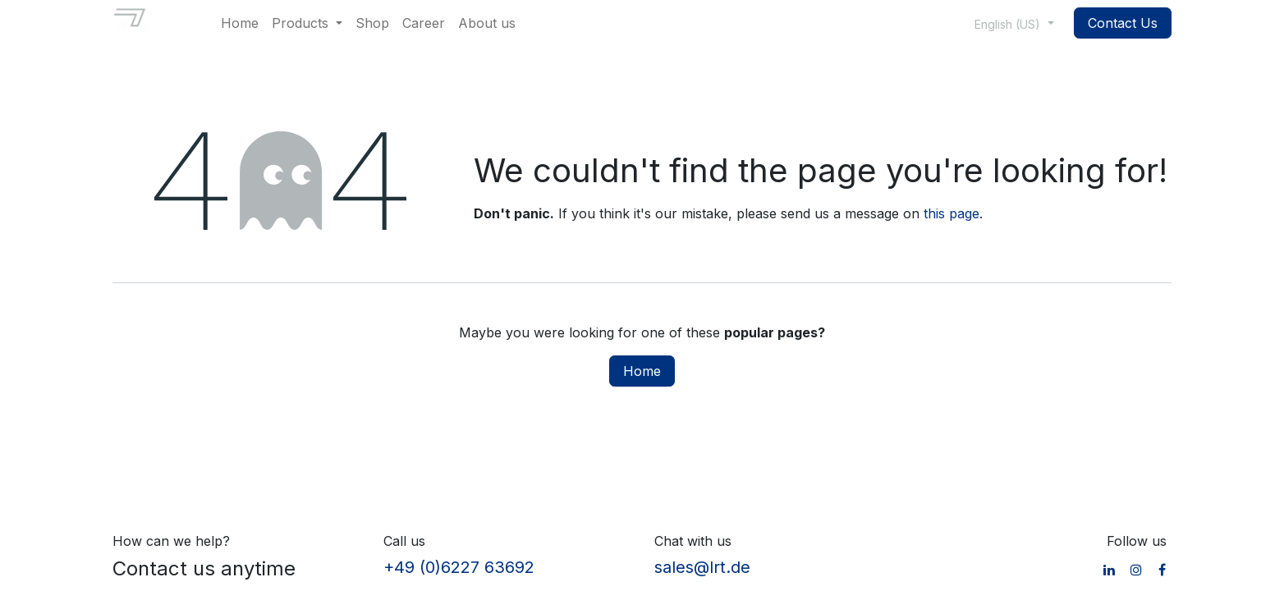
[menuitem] (239, 23)
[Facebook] (1162, 570)
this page (951, 213)
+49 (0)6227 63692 (458, 567)
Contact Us (1123, 23)
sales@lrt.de (702, 567)
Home (642, 371)
